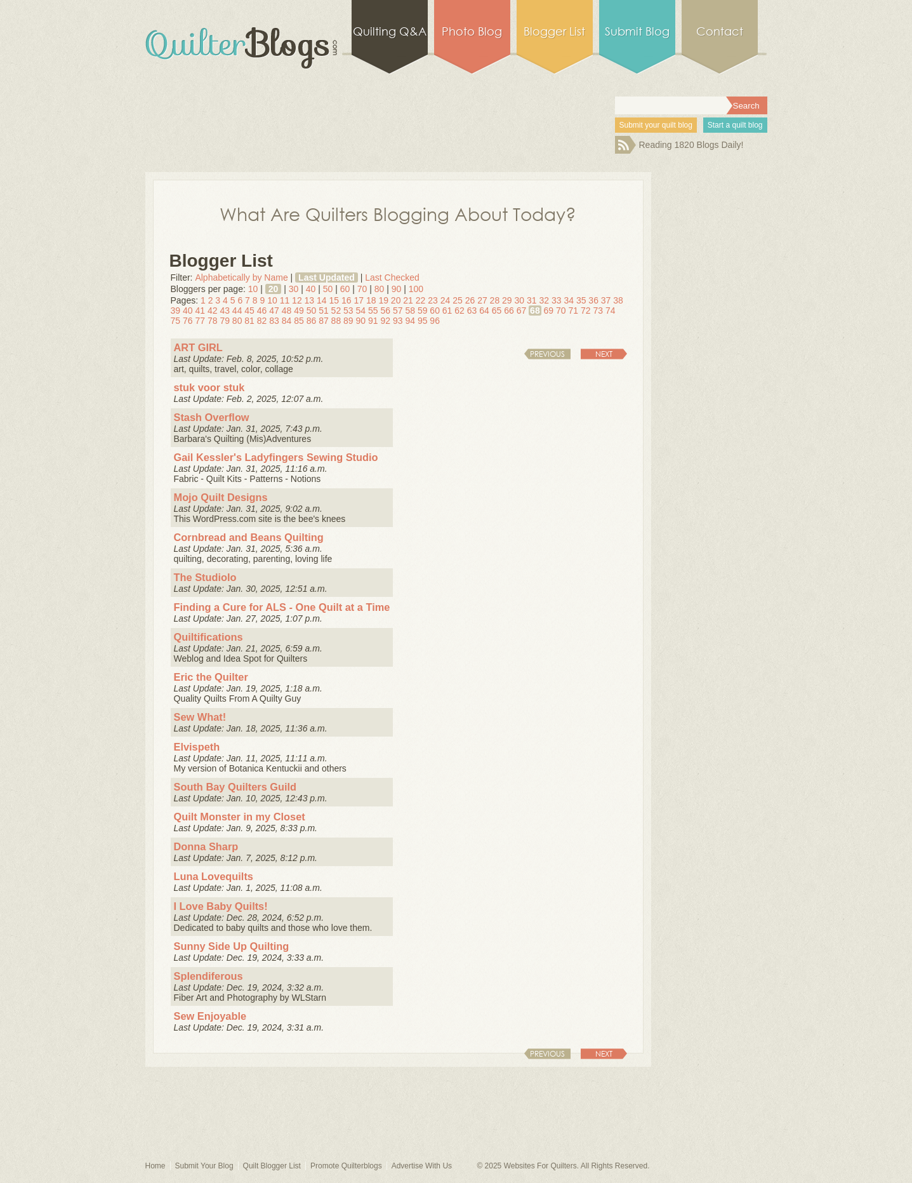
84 (287, 321)
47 (274, 310)
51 (324, 310)
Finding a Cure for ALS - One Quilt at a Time (282, 607)
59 (423, 310)
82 (262, 321)
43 (225, 310)
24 (445, 300)
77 (200, 321)
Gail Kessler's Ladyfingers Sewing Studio (276, 457)
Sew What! (200, 717)
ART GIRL (198, 347)
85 (299, 321)
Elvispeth (197, 746)
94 (410, 321)
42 (213, 310)
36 (593, 300)
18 (371, 300)
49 (299, 310)
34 (569, 300)
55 (373, 310)
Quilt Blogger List (272, 1165)
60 (345, 289)
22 (421, 300)
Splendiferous (208, 976)
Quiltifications (208, 637)
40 (311, 289)
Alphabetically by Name (241, 277)
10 (253, 289)
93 (398, 321)
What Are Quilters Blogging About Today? (398, 213)
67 (522, 310)
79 (225, 321)
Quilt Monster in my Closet (239, 816)
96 (435, 321)
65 (497, 310)
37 (606, 300)
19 (383, 300)
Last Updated (326, 277)
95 (423, 321)
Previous (547, 354)
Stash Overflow (211, 417)
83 (274, 321)
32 (544, 300)
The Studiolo (205, 577)
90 (397, 289)
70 (362, 289)
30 (294, 289)
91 (373, 321)
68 (535, 310)
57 (398, 310)
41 (200, 310)
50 (328, 289)
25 (458, 300)
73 (598, 310)
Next (603, 354)
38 (618, 300)
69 (549, 310)
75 (176, 321)
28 (495, 300)
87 (324, 321)
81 (249, 321)
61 (447, 310)
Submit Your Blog (204, 1165)
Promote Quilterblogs (346, 1165)
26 (470, 300)
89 (348, 321)
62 (459, 310)
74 (610, 310)
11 (285, 300)
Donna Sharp (206, 846)
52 (336, 310)
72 (586, 310)
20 (273, 289)
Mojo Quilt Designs (221, 497)
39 (176, 310)
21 (408, 300)
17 (359, 300)
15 (334, 300)
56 (385, 310)
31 (532, 300)
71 (574, 310)
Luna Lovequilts (213, 876)
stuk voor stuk (209, 387)
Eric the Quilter (211, 677)
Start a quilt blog (735, 125)
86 (312, 321)
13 (310, 300)
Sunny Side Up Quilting (231, 946)
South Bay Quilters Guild (235, 786)
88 (336, 321)
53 (348, 310)
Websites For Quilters (540, 1165)
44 (237, 310)
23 (433, 300)
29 (507, 300)
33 (557, 300)
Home (155, 1165)
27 (482, 300)
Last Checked (392, 277)
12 (297, 300)
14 (322, 300)
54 (361, 310)
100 (416, 289)
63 (472, 310)
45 (249, 310)
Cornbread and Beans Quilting (249, 537)
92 (385, 321)
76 (188, 321)
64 (484, 310)
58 (410, 310)
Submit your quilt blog (655, 125)
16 (346, 300)
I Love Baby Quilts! (221, 906)
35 (581, 300)
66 (509, 310)
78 (213, 321)
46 (262, 310)
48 (287, 310)
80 (379, 289)
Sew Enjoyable (210, 1016)
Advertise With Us (422, 1165)
